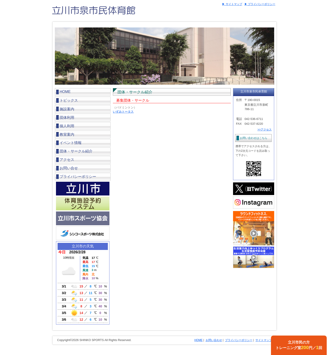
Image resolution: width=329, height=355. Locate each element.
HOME (65, 92)
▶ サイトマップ (232, 4)
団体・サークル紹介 (76, 151)
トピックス (69, 100)
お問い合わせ (214, 340)
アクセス (67, 160)
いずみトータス (123, 111)
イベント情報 (71, 143)
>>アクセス (264, 129)
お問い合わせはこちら (253, 138)
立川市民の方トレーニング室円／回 (299, 345)
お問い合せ (69, 168)
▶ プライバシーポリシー (259, 4)
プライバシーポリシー (78, 177)
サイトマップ (263, 340)
